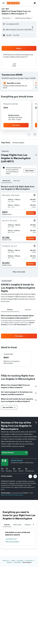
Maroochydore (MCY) (12, 542)
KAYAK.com (6, 560)
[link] (19, 336)
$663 (4, 11)
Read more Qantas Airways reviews (12, 495)
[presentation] (26, 13)
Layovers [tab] (28, 309)
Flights (13, 560)
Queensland (17, 562)
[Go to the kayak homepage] (13, 3)
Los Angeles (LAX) (11, 539)
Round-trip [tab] (6, 181)
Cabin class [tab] (17, 525)
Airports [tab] (7, 525)
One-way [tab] (16, 181)
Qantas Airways (17, 460)
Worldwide (20, 560)
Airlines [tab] (10, 309)
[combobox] (7, 18)
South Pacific (29, 560)
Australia (9, 562)
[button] (3, 3)
